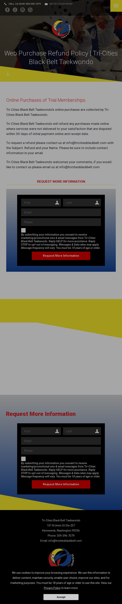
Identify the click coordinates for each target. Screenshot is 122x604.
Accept (61, 597)
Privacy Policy (52, 588)
